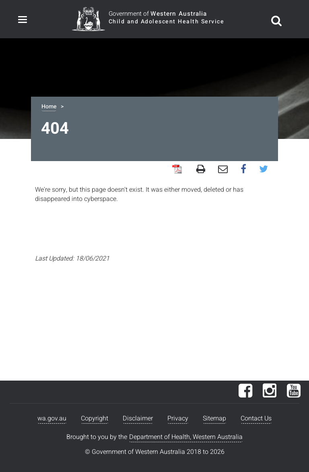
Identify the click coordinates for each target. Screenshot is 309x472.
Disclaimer (138, 418)
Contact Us (256, 418)
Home (48, 106)
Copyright (94, 418)
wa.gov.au (51, 418)
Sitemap (214, 418)
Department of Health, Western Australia (186, 437)
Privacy (177, 418)
